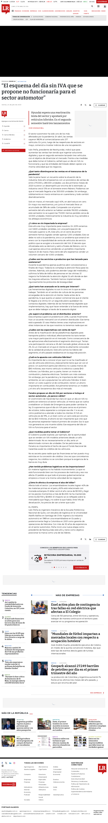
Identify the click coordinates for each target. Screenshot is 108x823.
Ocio (55, 789)
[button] (31, 558)
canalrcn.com (50, 813)
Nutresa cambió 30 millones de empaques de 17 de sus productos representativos (14, 651)
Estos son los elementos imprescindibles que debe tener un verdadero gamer (96, 743)
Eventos (56, 779)
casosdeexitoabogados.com (11, 813)
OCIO (39, 11)
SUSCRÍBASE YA (81, 567)
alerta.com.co (6, 816)
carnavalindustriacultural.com (34, 813)
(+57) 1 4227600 (7, 777)
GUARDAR (100, 105)
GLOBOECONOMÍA (48, 11)
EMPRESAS (33, 11)
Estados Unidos (88, 16)
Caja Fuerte (43, 769)
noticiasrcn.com (73, 813)
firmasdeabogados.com (61, 811)
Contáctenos (75, 776)
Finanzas (27, 782)
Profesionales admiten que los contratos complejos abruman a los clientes (97, 726)
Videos (41, 800)
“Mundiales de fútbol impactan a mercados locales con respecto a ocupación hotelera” (75, 637)
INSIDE (103, 11)
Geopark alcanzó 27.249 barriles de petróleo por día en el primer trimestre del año (75, 669)
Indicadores (28, 787)
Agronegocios (29, 767)
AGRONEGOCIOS (60, 11)
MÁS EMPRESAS (96, 693)
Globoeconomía (58, 782)
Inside (55, 787)
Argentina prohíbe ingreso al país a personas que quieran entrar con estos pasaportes (25, 726)
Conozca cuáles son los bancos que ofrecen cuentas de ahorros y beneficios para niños (61, 743)
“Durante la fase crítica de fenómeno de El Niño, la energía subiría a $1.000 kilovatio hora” (15, 680)
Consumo (27, 774)
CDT (27, 19)
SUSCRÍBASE (102, 2)
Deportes (56, 719)
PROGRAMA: (8, 81)
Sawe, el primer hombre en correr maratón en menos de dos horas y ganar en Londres (61, 726)
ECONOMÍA (25, 11)
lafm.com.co (86, 813)
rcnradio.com (61, 813)
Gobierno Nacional (51, 16)
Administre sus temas (11, 150)
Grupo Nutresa (18, 19)
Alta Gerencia (43, 767)
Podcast (27, 795)
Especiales (42, 779)
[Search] (92, 6)
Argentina (20, 719)
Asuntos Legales (29, 769)
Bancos (7, 600)
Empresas (27, 779)
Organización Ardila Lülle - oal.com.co (99, 812)
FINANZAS (18, 11)
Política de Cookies (77, 789)
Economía (56, 774)
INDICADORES (96, 11)
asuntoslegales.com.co (9, 811)
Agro (18, 737)
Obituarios (42, 789)
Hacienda (8, 617)
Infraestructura (43, 787)
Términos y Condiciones (79, 781)
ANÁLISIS (69, 11)
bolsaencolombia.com (79, 811)
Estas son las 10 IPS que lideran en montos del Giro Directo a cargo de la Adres (14, 636)
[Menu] (13, 10)
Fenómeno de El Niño (67, 16)
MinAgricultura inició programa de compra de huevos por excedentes (25, 742)
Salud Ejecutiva (58, 795)
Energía (78, 16)
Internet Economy (95, 737)
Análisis (55, 767)
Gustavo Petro (38, 16)
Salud (7, 631)
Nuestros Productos (78, 774)
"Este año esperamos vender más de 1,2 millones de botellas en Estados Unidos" (15, 665)
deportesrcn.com (19, 816)
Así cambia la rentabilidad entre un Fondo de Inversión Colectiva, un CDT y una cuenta (14, 606)
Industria (8, 646)
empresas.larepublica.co (41, 811)
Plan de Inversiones (37, 19)
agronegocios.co (25, 811)
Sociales (27, 800)
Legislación (93, 719)
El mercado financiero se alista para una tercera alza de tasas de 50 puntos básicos (15, 622)
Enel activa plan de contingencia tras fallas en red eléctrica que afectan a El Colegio (75, 608)
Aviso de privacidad (78, 779)
